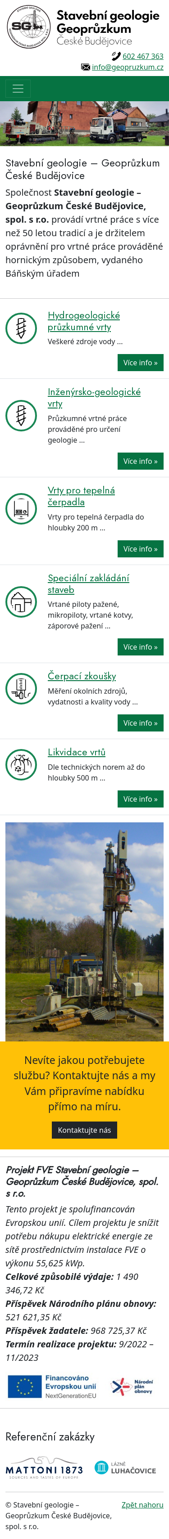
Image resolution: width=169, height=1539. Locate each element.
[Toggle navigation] (18, 89)
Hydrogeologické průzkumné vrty (84, 321)
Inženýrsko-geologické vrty (94, 397)
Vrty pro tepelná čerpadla (81, 496)
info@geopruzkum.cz (128, 67)
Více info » (140, 363)
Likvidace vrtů (76, 752)
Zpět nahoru (143, 1505)
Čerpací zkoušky (82, 676)
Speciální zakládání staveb (88, 584)
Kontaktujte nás (84, 1130)
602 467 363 (143, 56)
